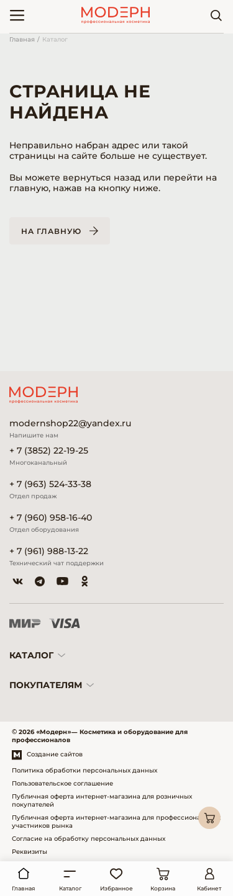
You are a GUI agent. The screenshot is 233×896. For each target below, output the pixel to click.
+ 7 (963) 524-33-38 (50, 484)
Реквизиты (29, 852)
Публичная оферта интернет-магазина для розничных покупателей (102, 800)
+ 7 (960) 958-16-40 (50, 518)
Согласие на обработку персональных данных (88, 839)
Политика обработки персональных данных (84, 770)
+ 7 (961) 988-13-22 (48, 551)
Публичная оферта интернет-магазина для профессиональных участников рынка (116, 821)
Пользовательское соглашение (62, 783)
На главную (51, 231)
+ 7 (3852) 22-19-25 (48, 451)
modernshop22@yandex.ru (70, 423)
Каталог (55, 39)
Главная (22, 39)
